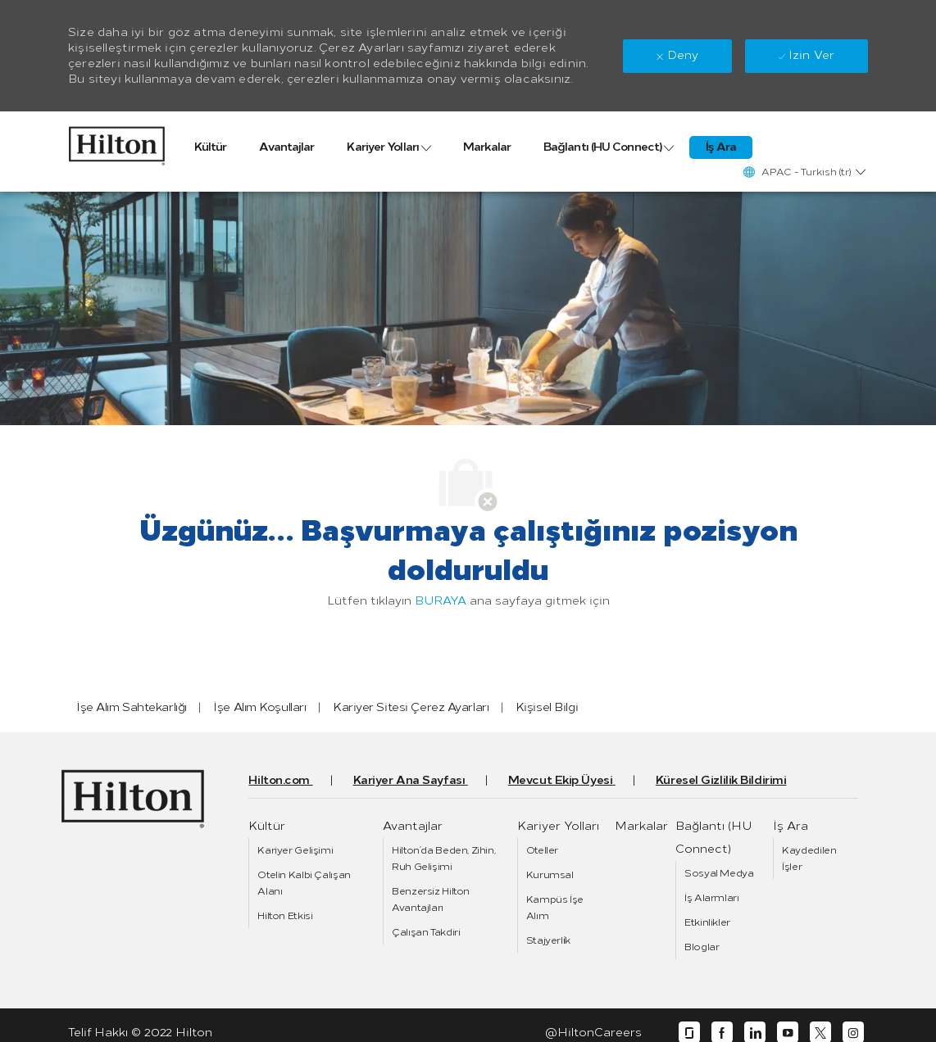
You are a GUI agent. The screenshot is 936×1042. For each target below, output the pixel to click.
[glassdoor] (689, 1033)
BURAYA (440, 601)
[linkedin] (755, 1033)
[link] (117, 141)
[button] (803, 171)
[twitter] (820, 1033)
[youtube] (787, 1033)
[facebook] (722, 1033)
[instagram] (853, 1033)
